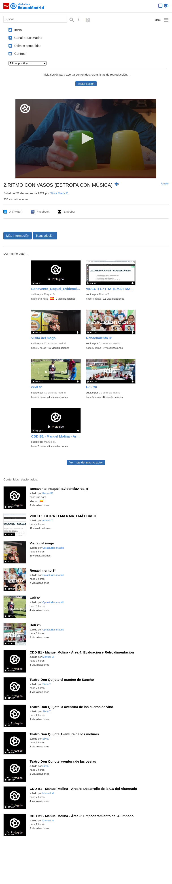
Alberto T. (104, 294)
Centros (19, 53)
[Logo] (25, 108)
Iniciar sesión (86, 83)
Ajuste (165, 183)
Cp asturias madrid (55, 343)
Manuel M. (50, 441)
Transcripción (45, 235)
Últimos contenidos (27, 46)
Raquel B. (49, 294)
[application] (85, 138)
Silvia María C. (59, 193)
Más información (17, 235)
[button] (86, 138)
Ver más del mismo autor (86, 462)
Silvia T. (46, 684)
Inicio (18, 30)
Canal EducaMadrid (28, 38)
